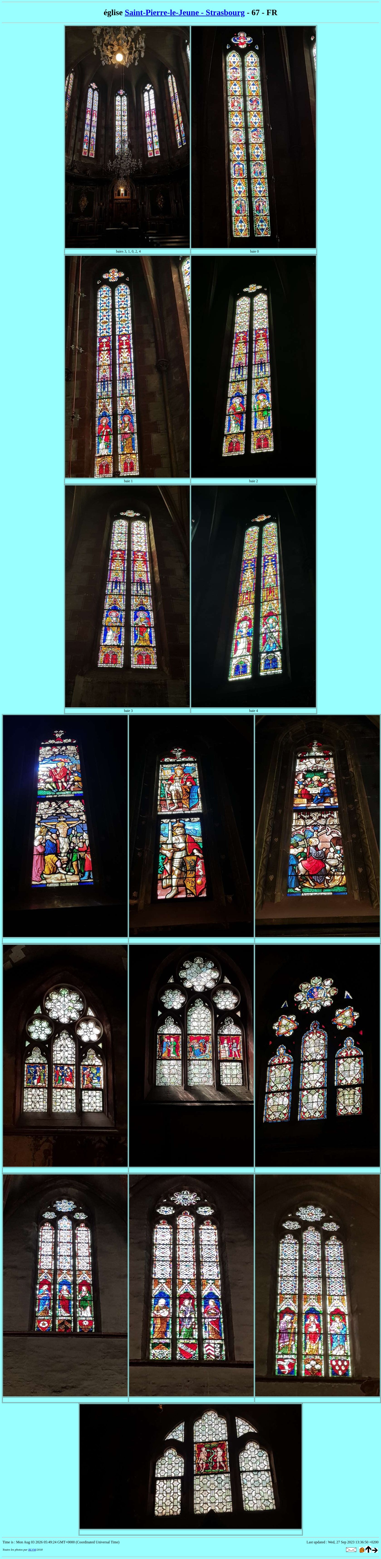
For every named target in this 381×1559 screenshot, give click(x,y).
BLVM (32, 1549)
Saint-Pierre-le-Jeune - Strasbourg (185, 12)
